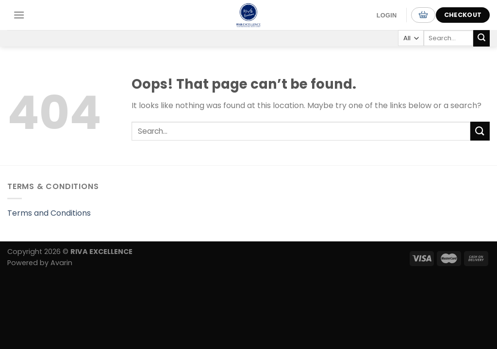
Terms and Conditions (49, 213)
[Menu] (19, 15)
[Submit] (481, 38)
